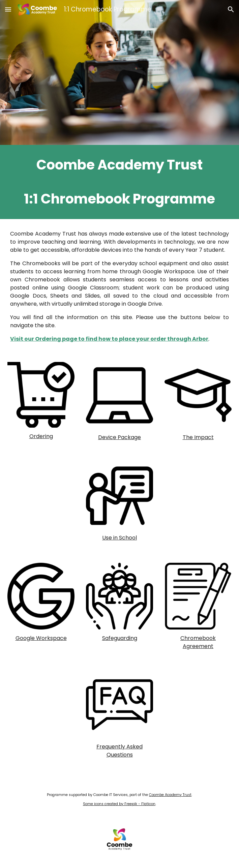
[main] (119, 182)
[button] (8, 9)
